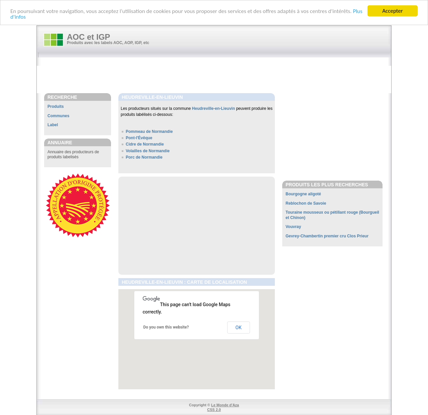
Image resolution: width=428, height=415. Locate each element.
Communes (58, 116)
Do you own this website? (166, 327)
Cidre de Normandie (145, 144)
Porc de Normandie (144, 157)
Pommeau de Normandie (149, 131)
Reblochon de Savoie (306, 203)
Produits (55, 106)
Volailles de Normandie (148, 150)
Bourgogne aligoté (303, 194)
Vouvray (293, 226)
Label (52, 125)
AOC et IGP (88, 36)
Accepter (392, 10)
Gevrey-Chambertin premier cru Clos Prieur (327, 236)
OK (238, 327)
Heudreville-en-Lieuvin (213, 108)
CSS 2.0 (214, 410)
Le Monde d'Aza (225, 405)
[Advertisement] (217, 76)
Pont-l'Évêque (139, 138)
